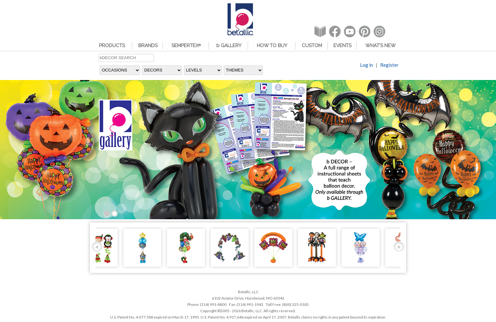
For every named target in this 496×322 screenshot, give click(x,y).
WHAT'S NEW (380, 45)
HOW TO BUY (272, 45)
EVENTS (342, 45)
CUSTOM (312, 45)
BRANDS (148, 45)
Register (389, 65)
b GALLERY (228, 45)
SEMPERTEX (186, 45)
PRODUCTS (112, 45)
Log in (366, 65)
